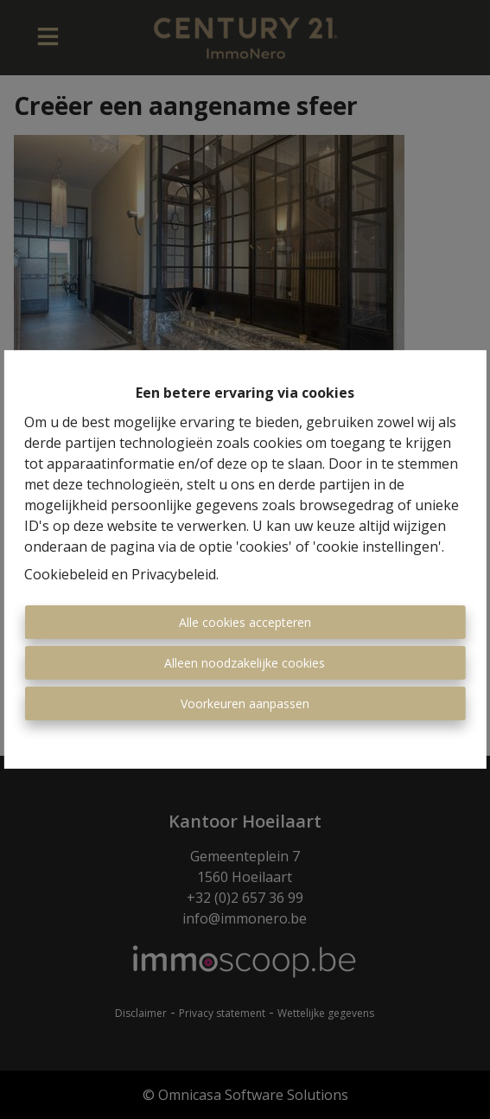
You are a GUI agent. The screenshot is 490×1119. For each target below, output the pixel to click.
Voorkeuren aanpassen (245, 703)
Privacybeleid (173, 574)
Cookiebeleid (66, 574)
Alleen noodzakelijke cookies (244, 663)
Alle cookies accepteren (245, 622)
